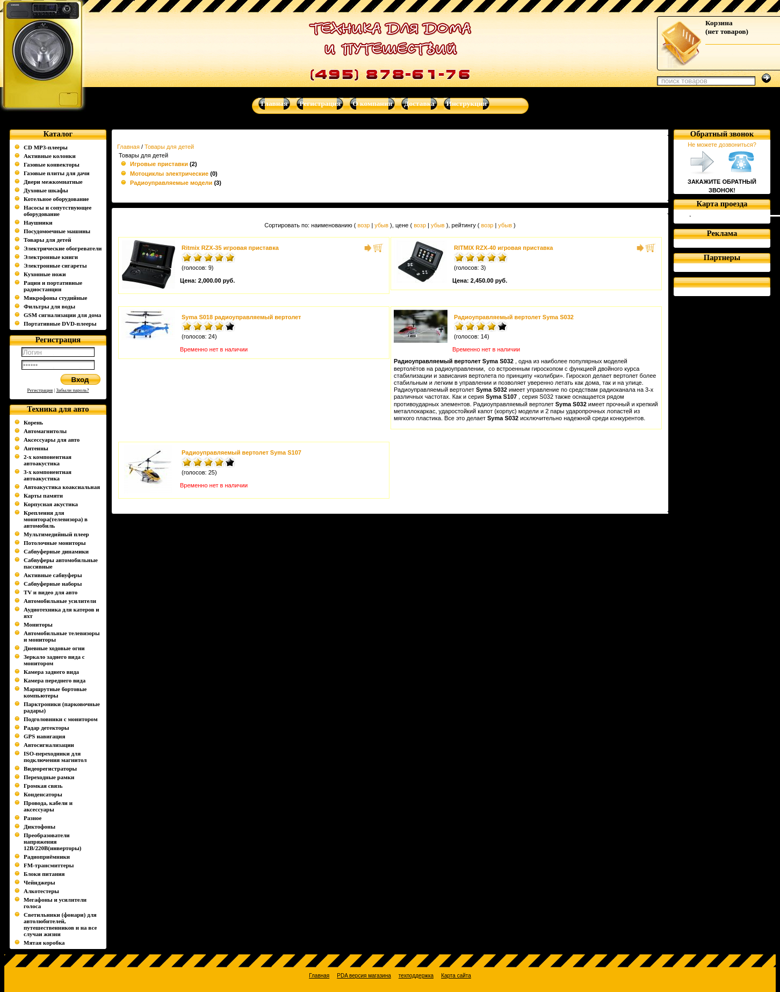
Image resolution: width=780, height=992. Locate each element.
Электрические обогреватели (63, 248)
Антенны (36, 448)
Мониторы (38, 624)
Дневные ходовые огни (54, 648)
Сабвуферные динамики (56, 551)
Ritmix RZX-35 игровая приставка (230, 248)
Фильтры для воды (49, 306)
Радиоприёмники (47, 856)
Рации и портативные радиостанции (53, 285)
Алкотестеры (41, 891)
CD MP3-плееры (46, 147)
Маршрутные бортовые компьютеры (55, 692)
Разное (32, 818)
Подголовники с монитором (61, 719)
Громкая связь (43, 785)
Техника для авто (58, 409)
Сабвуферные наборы (53, 583)
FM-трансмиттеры (49, 865)
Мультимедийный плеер (56, 534)
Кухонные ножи (45, 274)
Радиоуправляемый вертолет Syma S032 (514, 317)
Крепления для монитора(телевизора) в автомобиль (56, 519)
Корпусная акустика (51, 504)
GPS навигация (44, 736)
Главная (128, 146)
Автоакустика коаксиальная (62, 487)
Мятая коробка (44, 942)
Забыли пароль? (72, 390)
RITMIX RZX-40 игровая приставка (503, 248)
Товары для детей (47, 239)
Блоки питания (44, 874)
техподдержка (416, 976)
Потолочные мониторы (55, 543)
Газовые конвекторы (52, 164)
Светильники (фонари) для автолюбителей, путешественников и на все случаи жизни (60, 924)
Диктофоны (39, 826)
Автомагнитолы (45, 431)
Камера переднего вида (54, 680)
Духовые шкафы (46, 190)
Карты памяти (43, 495)
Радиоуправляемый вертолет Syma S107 (241, 452)
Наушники (38, 222)
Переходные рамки (49, 777)
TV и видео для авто (50, 592)
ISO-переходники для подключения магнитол (55, 756)
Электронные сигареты (55, 265)
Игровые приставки (159, 164)
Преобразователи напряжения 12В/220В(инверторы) (53, 841)
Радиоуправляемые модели (171, 182)
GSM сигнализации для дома (62, 315)
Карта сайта (456, 976)
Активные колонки (50, 156)
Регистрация (40, 390)
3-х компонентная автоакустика (47, 475)
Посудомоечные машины (57, 231)
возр (363, 225)
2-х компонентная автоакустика (47, 460)
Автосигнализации (49, 745)
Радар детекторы (46, 727)
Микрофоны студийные (55, 297)
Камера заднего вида (51, 671)
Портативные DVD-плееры (60, 323)
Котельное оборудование (56, 199)
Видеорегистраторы (50, 768)
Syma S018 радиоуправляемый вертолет (241, 317)
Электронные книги (51, 257)
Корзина (719, 23)
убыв (381, 225)
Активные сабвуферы (53, 575)
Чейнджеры (39, 882)
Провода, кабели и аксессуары (48, 806)
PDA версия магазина (364, 976)
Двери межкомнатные (53, 181)
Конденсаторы (43, 794)
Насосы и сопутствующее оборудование (57, 210)
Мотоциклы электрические (169, 173)
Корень (33, 422)
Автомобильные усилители (60, 601)
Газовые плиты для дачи (56, 173)
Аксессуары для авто (52, 439)
